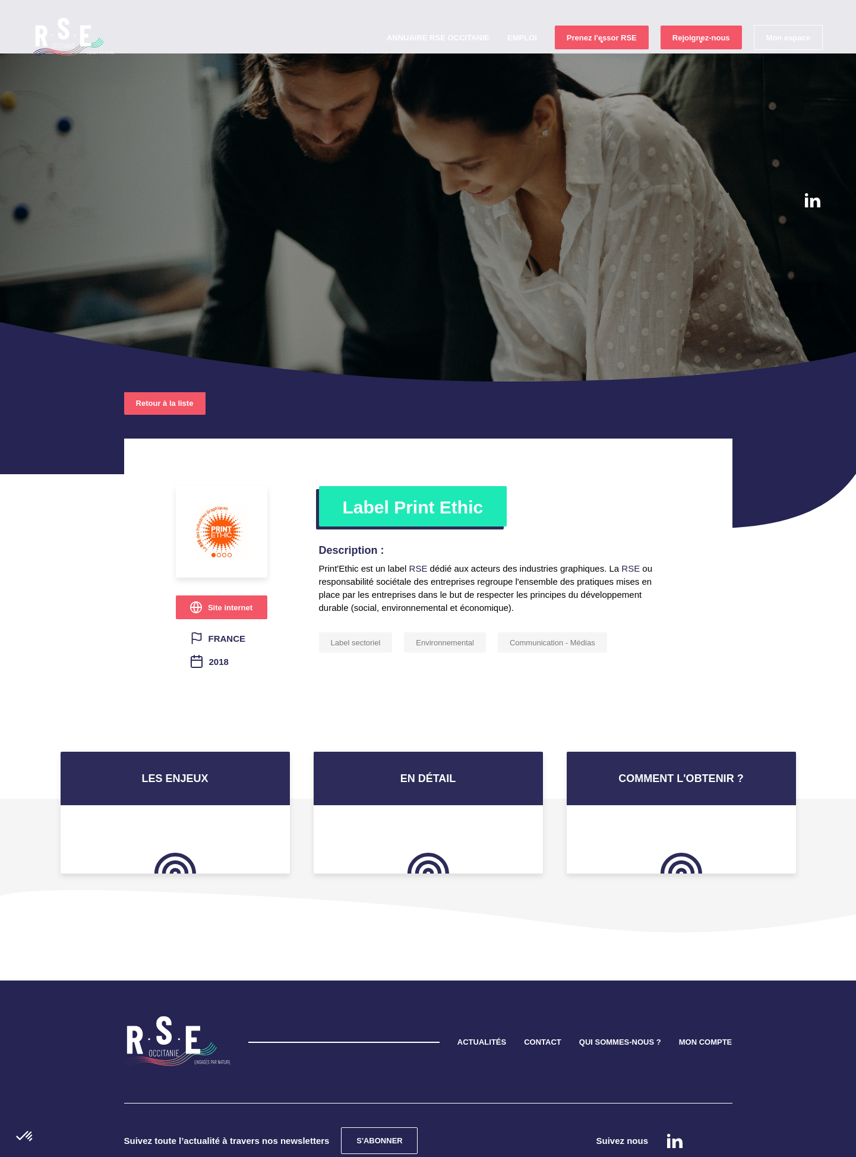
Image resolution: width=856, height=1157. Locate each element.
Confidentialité (344, 1140)
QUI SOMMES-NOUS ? (620, 988)
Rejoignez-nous (699, 60)
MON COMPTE (705, 988)
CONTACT (542, 988)
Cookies (398, 1140)
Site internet (230, 554)
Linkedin (812, 200)
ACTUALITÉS (481, 988)
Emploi (520, 59)
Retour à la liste (165, 349)
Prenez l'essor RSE (599, 60)
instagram (812, 235)
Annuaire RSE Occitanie (435, 59)
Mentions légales (455, 1140)
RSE (418, 515)
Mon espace (786, 60)
